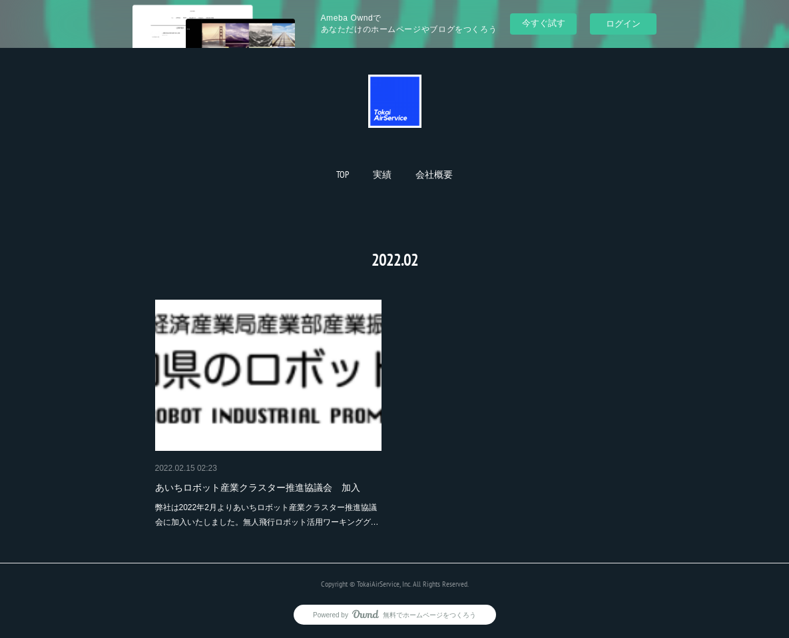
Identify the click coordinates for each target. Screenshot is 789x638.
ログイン (623, 24)
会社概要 (434, 174)
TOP (342, 174)
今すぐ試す (543, 23)
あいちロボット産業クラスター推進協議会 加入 (257, 487)
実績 (382, 174)
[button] (342, 174)
